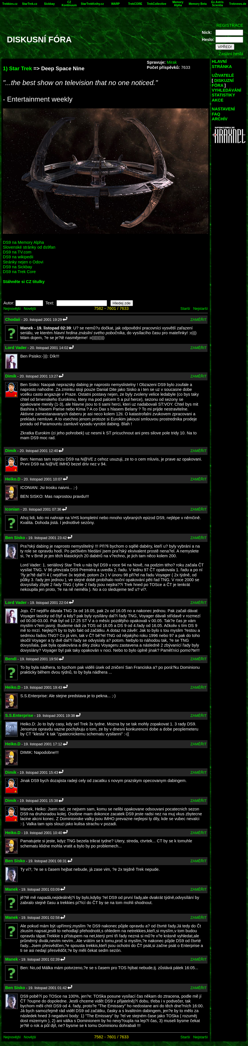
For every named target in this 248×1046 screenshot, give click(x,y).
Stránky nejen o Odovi (23, 262)
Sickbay (49, 3)
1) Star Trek (17, 68)
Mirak (172, 62)
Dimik (10, 376)
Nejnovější (12, 308)
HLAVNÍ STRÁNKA (222, 64)
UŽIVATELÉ (223, 75)
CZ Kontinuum (69, 4)
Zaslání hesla (231, 53)
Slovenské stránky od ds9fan (29, 247)
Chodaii (12, 319)
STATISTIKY (223, 95)
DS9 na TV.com (17, 252)
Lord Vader (16, 347)
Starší (185, 308)
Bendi (11, 659)
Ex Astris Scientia (217, 4)
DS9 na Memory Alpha (23, 242)
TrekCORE (135, 3)
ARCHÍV (219, 119)
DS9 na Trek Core (19, 271)
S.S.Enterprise (19, 715)
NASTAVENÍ (223, 109)
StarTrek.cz (29, 3)
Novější (30, 308)
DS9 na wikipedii (18, 257)
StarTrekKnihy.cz (92, 3)
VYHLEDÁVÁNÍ (226, 90)
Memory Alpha (177, 4)
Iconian (12, 509)
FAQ (216, 114)
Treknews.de (237, 3)
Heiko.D (13, 479)
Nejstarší (200, 308)
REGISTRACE (229, 25)
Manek (11, 889)
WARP (115, 3)
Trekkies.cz (9, 3)
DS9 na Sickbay (17, 267)
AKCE (217, 100)
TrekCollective (156, 3)
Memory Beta (198, 3)
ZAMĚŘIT (198, 319)
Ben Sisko (15, 537)
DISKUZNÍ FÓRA (223, 83)
